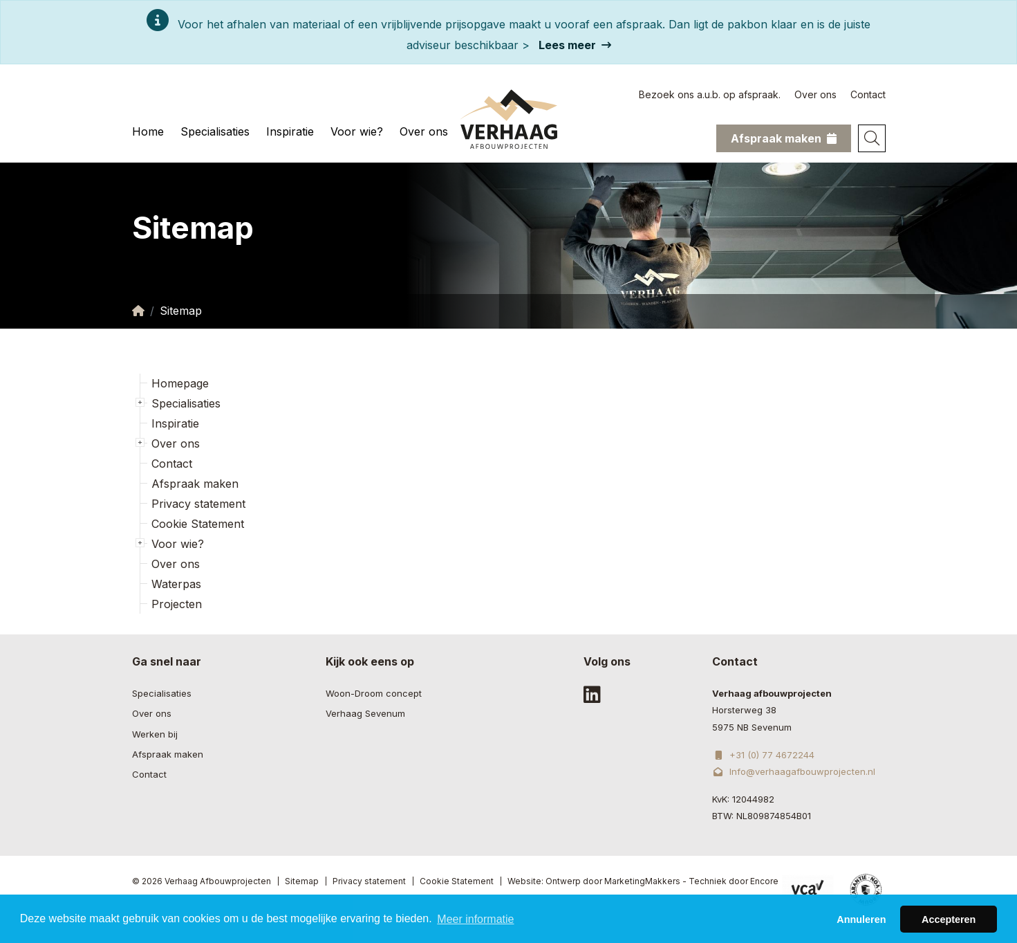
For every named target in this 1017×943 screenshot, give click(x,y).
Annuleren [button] (861, 925)
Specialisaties (215, 131)
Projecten (176, 604)
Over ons (815, 94)
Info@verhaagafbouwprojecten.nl (793, 771)
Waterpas (176, 584)
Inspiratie (290, 131)
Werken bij (155, 734)
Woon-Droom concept (374, 693)
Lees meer (575, 45)
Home (148, 131)
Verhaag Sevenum (365, 713)
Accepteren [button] (949, 925)
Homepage (180, 383)
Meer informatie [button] (475, 925)
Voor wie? (356, 131)
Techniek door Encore (733, 881)
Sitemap (302, 881)
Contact (868, 94)
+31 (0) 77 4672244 (763, 754)
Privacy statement (198, 504)
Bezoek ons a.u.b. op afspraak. (710, 94)
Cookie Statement (197, 524)
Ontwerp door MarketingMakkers (612, 881)
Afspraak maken (195, 484)
